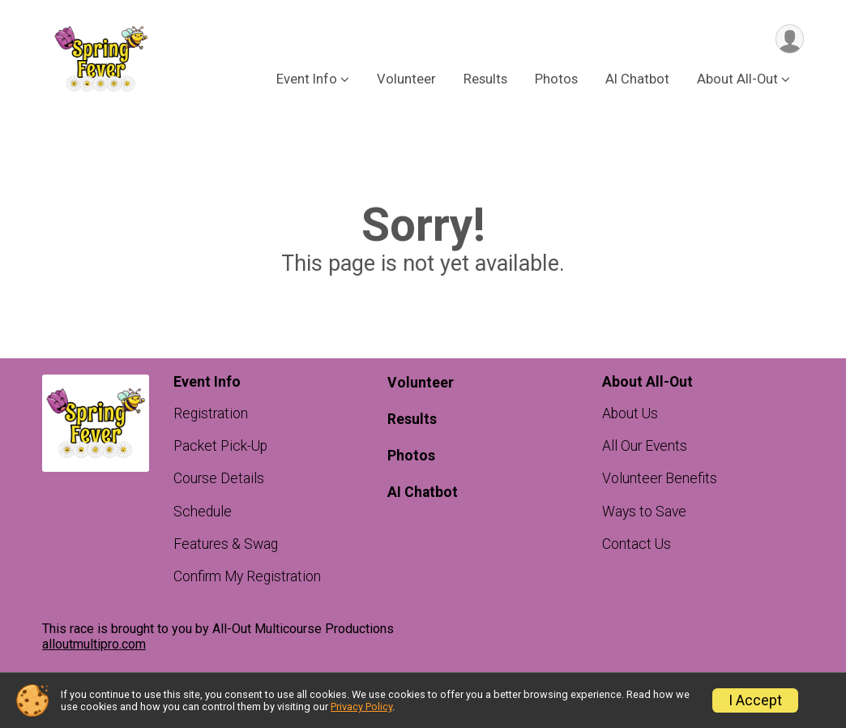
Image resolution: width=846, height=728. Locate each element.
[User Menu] (789, 39)
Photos (556, 80)
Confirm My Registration (247, 576)
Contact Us (636, 544)
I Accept (755, 700)
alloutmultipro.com (94, 644)
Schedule (202, 511)
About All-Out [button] (737, 80)
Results (485, 80)
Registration (210, 413)
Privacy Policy (361, 706)
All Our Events (644, 446)
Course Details (218, 478)
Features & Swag (225, 544)
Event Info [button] (306, 80)
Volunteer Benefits (659, 478)
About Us (630, 413)
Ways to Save (644, 511)
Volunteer (406, 80)
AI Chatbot (637, 80)
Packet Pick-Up (220, 446)
